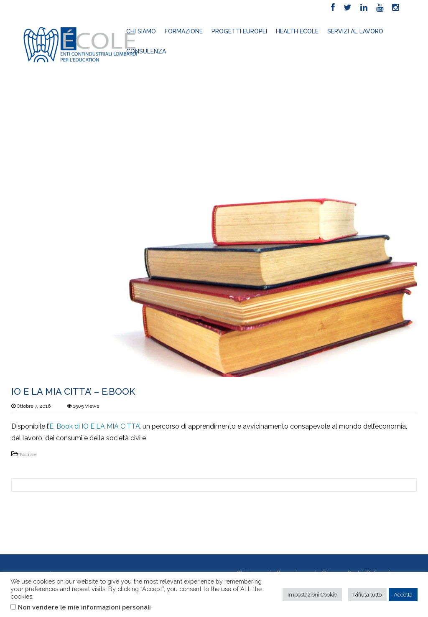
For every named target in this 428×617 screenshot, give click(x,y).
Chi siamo (141, 31)
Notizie (28, 454)
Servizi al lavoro (355, 31)
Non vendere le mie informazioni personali (84, 607)
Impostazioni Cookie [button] (312, 595)
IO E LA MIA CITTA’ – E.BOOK (73, 391)
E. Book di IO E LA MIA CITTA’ (94, 426)
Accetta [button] (403, 595)
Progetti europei (239, 31)
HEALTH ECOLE (297, 31)
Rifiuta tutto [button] (367, 595)
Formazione (184, 31)
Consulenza (146, 51)
